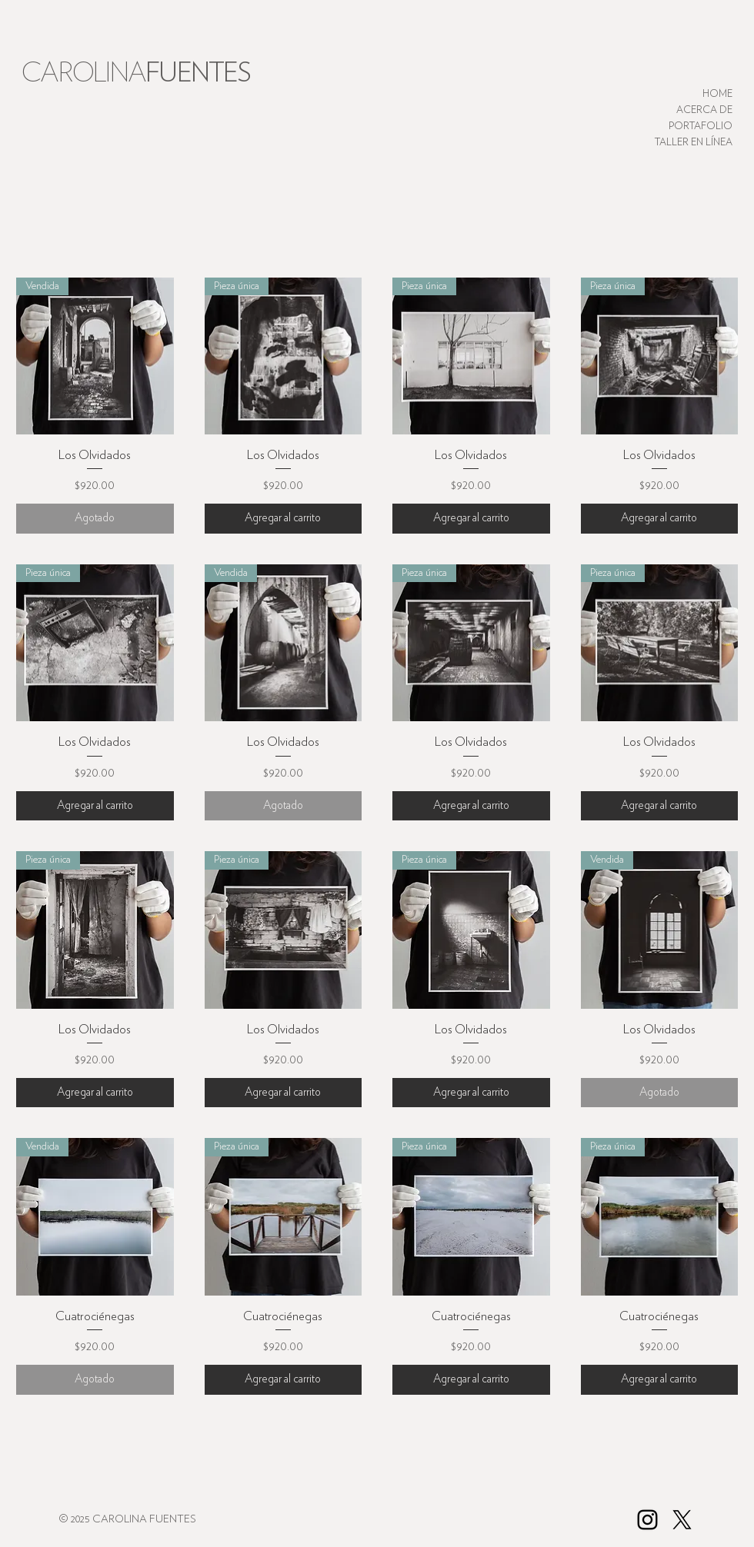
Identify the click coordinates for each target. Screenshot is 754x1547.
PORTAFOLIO (700, 126)
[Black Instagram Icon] (647, 1519)
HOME (717, 94)
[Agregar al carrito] (283, 519)
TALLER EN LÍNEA (693, 143)
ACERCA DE (704, 110)
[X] (682, 1519)
